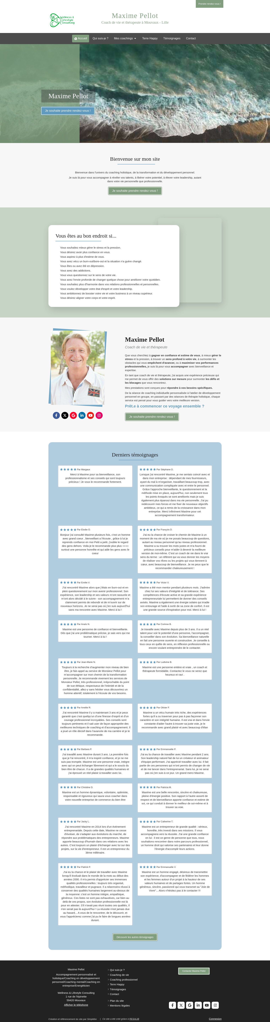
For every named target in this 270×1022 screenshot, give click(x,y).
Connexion (215, 1018)
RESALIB (134, 1019)
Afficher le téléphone (76, 1004)
